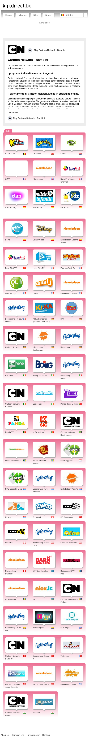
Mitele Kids (37, 207)
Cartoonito (37, 404)
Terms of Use (18, 735)
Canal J (36, 293)
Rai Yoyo (9, 375)
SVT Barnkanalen (40, 571)
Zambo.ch (37, 517)
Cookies (46, 735)
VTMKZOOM (10, 154)
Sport (48, 15)
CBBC (63, 154)
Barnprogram (38, 628)
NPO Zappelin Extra (13, 489)
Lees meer (13, 112)
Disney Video (38, 240)
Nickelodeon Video (69, 684)
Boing (7, 240)
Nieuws (23, 15)
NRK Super (65, 628)
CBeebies (37, 154)
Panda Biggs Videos (69, 404)
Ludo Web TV (38, 268)
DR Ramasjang (67, 517)
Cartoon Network (12, 347)
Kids (35, 15)
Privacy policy (33, 735)
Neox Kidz (65, 207)
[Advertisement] (44, 30)
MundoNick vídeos (13, 461)
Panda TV (9, 432)
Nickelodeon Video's (69, 489)
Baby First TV (11, 268)
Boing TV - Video (40, 375)
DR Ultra (8, 543)
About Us (5, 735)
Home (8, 15)
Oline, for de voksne (69, 543)
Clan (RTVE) (10, 207)
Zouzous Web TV (68, 268)
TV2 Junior (65, 656)
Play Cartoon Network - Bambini (29, 118)
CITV (7, 179)
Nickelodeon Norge (41, 684)
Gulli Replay (10, 293)
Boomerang (65, 347)
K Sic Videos (38, 432)
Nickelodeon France (69, 293)
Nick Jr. (8, 517)
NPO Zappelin (67, 461)
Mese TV (36, 713)
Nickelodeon (38, 179)
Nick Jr (36, 599)
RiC (62, 319)
